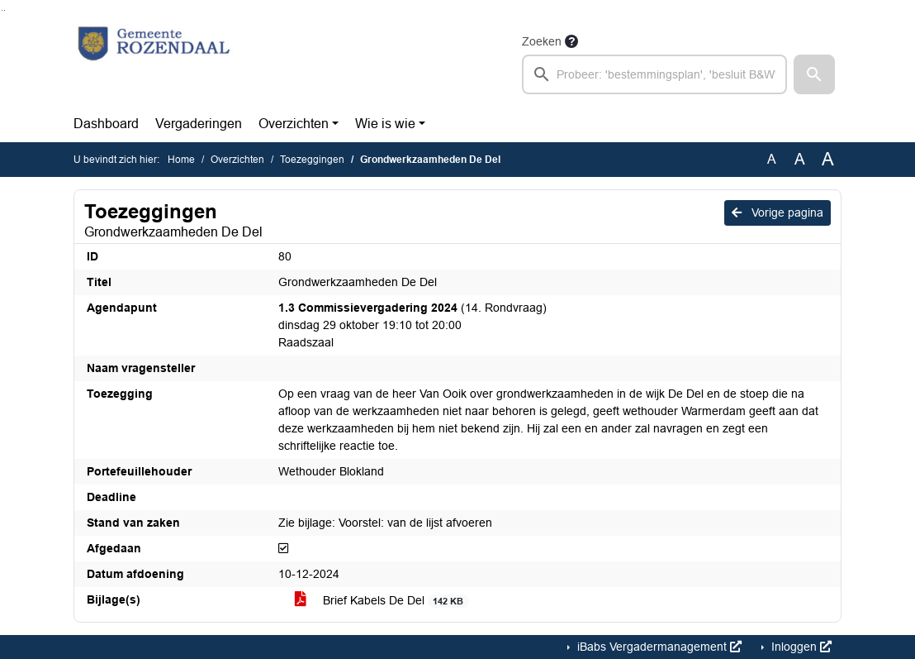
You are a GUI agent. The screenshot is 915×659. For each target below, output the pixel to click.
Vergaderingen (198, 124)
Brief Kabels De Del (382, 601)
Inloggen (800, 646)
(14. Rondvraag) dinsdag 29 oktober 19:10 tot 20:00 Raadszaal (412, 325)
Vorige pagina (777, 212)
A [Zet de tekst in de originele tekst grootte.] (771, 159)
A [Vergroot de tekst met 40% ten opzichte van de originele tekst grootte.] (828, 160)
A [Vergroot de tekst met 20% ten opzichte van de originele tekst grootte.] (799, 159)
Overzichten (293, 124)
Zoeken (542, 41)
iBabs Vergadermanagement (658, 646)
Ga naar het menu (4, 10)
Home (181, 159)
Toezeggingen (312, 159)
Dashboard (106, 124)
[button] (814, 74)
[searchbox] (654, 74)
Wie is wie (385, 124)
